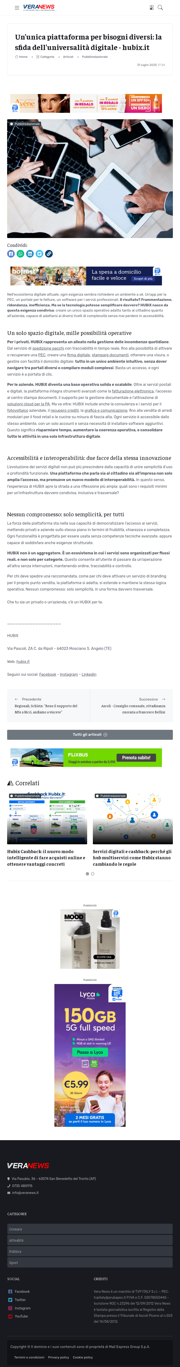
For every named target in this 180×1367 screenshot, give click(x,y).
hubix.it (23, 661)
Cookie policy (83, 1357)
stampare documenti (110, 355)
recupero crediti (65, 410)
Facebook (47, 674)
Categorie (45, 57)
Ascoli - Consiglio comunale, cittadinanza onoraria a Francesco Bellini (133, 708)
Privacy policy (58, 1357)
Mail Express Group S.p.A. (129, 1347)
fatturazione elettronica (133, 391)
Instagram (69, 674)
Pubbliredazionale (95, 57)
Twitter (16, 1300)
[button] (162, 8)
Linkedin (89, 674)
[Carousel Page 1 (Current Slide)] (87, 873)
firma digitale (78, 355)
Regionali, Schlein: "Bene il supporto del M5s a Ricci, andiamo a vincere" (46, 708)
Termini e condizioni (29, 1357)
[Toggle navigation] (17, 7)
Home (21, 57)
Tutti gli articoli (90, 734)
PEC (41, 355)
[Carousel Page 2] (92, 873)
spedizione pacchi (48, 348)
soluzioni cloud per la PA (28, 404)
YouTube (17, 1316)
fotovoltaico (17, 410)
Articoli (68, 57)
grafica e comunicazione (106, 410)
